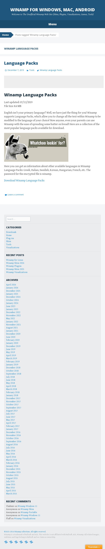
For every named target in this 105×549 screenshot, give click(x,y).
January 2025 (12, 294)
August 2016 (12, 444)
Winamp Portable (29, 512)
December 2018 (13, 367)
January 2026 (12, 288)
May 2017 (10, 420)
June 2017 (10, 417)
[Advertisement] (54, 82)
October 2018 (12, 371)
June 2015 (10, 484)
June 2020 (10, 337)
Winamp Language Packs (51, 70)
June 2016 (10, 450)
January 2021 (12, 331)
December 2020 (13, 334)
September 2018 (13, 374)
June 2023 (10, 306)
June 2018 (10, 380)
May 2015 (10, 487)
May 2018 (10, 383)
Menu (52, 24)
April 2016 (11, 457)
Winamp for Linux (14, 260)
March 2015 (11, 493)
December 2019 (13, 346)
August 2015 (12, 478)
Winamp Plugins (13, 266)
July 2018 (10, 377)
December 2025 (13, 291)
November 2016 (13, 435)
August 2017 (12, 411)
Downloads (11, 232)
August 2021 (12, 327)
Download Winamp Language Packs (24, 180)
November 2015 (13, 472)
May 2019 (10, 352)
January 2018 (12, 395)
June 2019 (10, 349)
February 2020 (13, 340)
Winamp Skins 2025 (15, 269)
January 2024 (12, 303)
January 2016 (12, 466)
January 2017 (12, 429)
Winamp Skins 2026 (15, 263)
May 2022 (10, 318)
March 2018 (11, 389)
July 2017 (10, 414)
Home (5, 34)
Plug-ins (10, 238)
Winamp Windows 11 (27, 506)
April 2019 (11, 355)
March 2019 (11, 358)
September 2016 (13, 441)
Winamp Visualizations (16, 272)
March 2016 (11, 460)
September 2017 (13, 407)
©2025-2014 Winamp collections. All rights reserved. (25, 532)
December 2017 (13, 398)
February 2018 (13, 392)
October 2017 (12, 404)
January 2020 (12, 343)
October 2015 (12, 475)
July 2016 (10, 447)
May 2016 (10, 453)
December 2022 (13, 312)
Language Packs (21, 63)
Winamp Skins (27, 509)
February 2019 (13, 361)
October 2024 (12, 300)
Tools (31, 70)
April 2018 (11, 386)
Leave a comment (16, 194)
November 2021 (13, 324)
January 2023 (12, 309)
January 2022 (12, 321)
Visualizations (12, 247)
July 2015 (10, 481)
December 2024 (13, 297)
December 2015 (13, 469)
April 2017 (11, 423)
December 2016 (13, 432)
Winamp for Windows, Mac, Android (52, 9)
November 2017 (13, 401)
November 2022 (13, 315)
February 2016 (13, 463)
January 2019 (12, 364)
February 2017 (13, 426)
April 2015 (11, 490)
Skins (8, 241)
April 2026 (11, 284)
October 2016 (12, 438)
